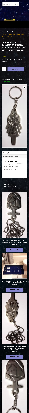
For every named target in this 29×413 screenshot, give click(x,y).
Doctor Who (11, 32)
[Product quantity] (4, 69)
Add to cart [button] (14, 249)
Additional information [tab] (10, 156)
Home (3, 32)
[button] (24, 87)
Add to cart (15, 69)
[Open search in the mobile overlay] (13, 4)
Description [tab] (7, 153)
